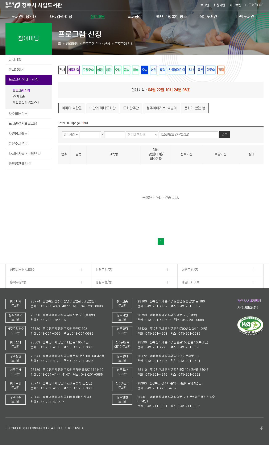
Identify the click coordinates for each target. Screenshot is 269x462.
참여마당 (97, 16)
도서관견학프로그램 (23, 123)
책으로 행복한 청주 (171, 16)
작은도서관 (208, 16)
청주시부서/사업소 (22, 281)
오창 (132, 70)
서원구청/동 (190, 281)
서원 (177, 70)
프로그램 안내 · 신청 (23, 80)
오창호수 (95, 70)
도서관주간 (131, 119)
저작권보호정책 (247, 319)
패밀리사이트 (190, 294)
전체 (63, 70)
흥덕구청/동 (18, 294)
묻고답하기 (16, 69)
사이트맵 (235, 5)
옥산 (234, 70)
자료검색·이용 (60, 16)
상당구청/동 (104, 281)
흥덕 (188, 70)
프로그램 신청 (21, 90)
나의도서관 (245, 16)
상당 (109, 70)
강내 (223, 70)
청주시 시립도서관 (37, 5)
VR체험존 (19, 96)
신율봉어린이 (206, 70)
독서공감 (134, 16)
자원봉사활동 (18, 134)
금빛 (143, 70)
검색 (224, 146)
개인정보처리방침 (249, 312)
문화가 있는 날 (194, 119)
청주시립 (77, 70)
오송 (166, 70)
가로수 (247, 70)
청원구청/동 (104, 294)
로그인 (204, 5)
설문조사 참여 (19, 144)
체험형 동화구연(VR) (26, 102)
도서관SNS (256, 5)
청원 (120, 70)
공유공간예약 (20, 164)
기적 (63, 81)
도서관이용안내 (23, 16)
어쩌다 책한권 (72, 119)
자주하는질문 (18, 114)
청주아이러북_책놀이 (161, 119)
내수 (154, 70)
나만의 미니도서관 (102, 119)
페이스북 (261, 440)
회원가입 (219, 5)
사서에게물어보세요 (25, 154)
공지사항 (15, 59)
